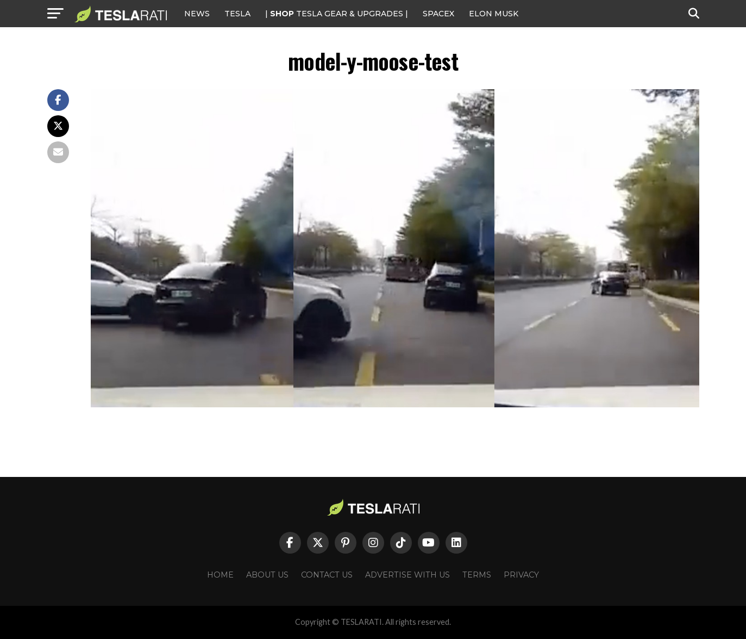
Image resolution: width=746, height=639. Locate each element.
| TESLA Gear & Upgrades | (336, 13)
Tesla (237, 13)
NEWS (197, 13)
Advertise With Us (407, 575)
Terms (476, 575)
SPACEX (438, 13)
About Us (267, 575)
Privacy (521, 575)
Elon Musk (493, 13)
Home (220, 575)
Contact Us (327, 575)
